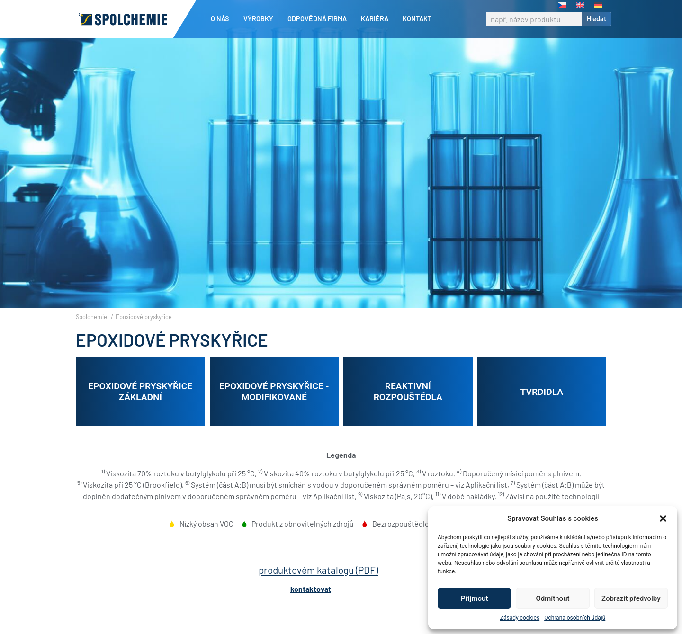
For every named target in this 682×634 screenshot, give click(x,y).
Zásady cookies (519, 618)
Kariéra (377, 19)
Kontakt (417, 19)
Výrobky (260, 19)
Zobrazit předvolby (631, 598)
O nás (222, 19)
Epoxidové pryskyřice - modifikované (274, 408)
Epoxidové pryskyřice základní (140, 408)
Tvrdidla (541, 407)
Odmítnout (553, 598)
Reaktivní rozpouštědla (408, 408)
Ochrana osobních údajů (574, 618)
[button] (663, 518)
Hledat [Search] (596, 19)
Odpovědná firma (319, 19)
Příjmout (474, 598)
